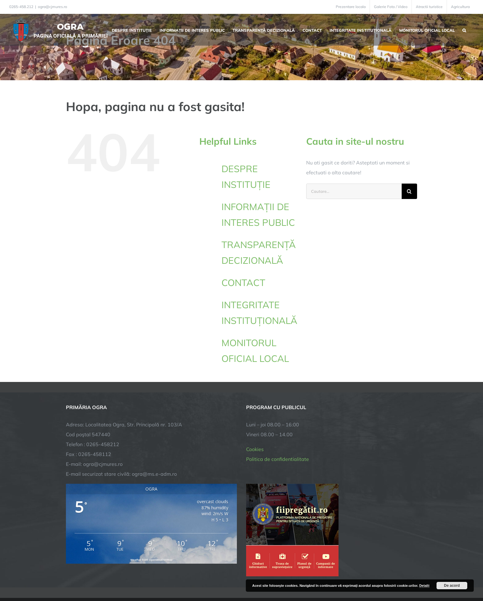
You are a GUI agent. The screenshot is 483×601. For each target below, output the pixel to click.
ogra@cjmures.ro (52, 6)
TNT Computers (133, 577)
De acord (452, 585)
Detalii (424, 585)
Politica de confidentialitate (277, 415)
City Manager (162, 577)
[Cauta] (409, 191)
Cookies (255, 405)
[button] (464, 29)
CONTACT (243, 282)
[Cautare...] (354, 191)
